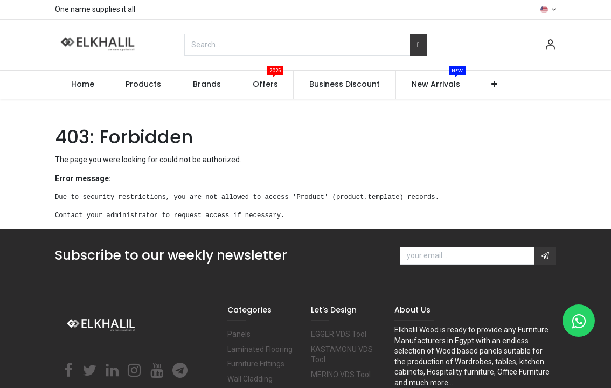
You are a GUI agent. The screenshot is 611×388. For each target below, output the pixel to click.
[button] (494, 85)
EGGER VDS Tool (338, 334)
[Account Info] (550, 45)
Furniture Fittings (255, 363)
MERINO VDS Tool (341, 374)
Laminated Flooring (260, 349)
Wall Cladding (250, 379)
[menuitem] (82, 85)
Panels (239, 334)
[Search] (418, 45)
